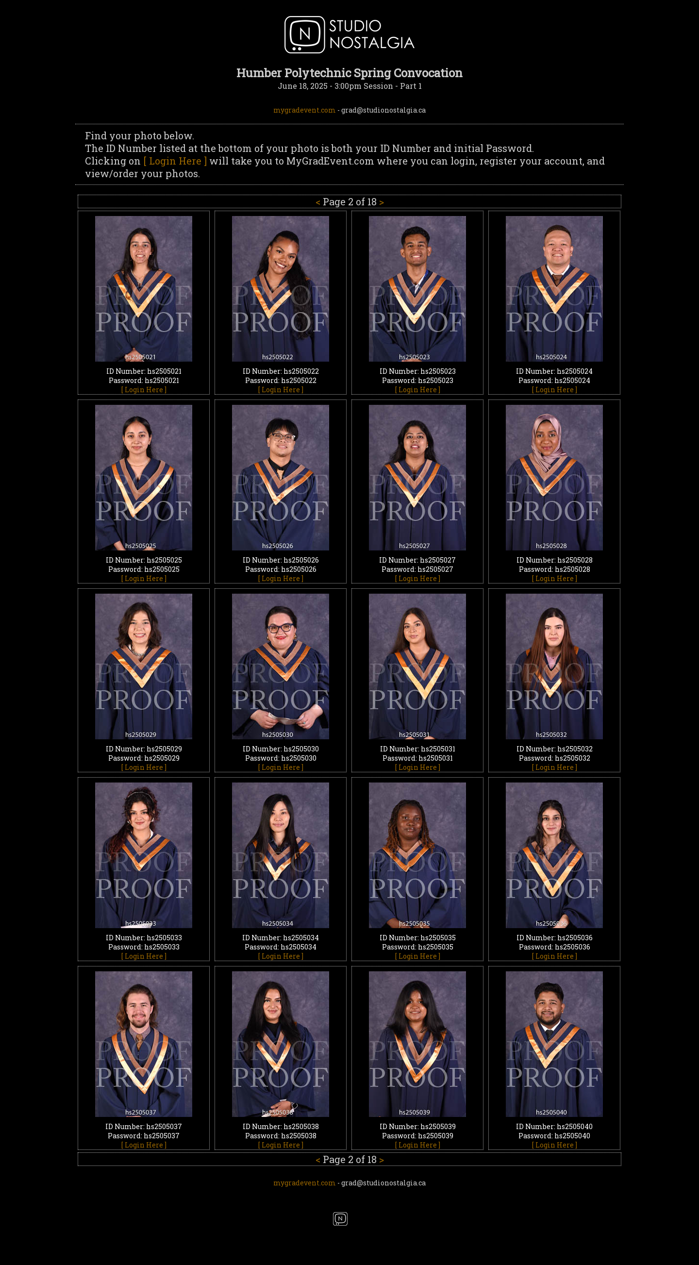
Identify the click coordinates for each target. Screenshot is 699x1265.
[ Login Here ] (175, 160)
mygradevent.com (304, 110)
